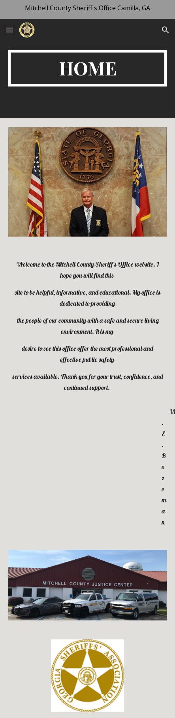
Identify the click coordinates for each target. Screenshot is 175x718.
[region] (87, 9)
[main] (87, 68)
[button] (9, 30)
